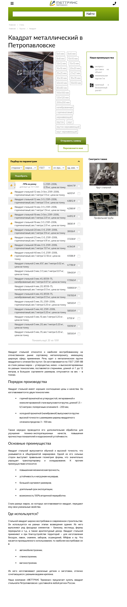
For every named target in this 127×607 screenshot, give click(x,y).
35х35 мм (75, 78)
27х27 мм (75, 73)
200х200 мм (63, 102)
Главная (12, 25)
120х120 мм (63, 97)
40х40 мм (62, 82)
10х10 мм (73, 58)
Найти (90, 13)
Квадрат (32, 29)
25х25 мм (61, 73)
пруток (60, 121)
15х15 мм (74, 63)
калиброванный (65, 107)
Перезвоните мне (73, 148)
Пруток (22, 29)
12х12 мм (61, 63)
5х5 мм (60, 53)
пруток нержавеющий (68, 126)
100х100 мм (63, 92)
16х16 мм (61, 68)
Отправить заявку (71, 140)
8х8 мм (60, 58)
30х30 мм (62, 78)
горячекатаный (65, 112)
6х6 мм (72, 53)
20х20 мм (75, 68)
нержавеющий (64, 117)
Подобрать (21, 175)
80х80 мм (62, 87)
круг (70, 121)
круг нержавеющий (67, 131)
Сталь (21, 25)
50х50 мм (76, 82)
